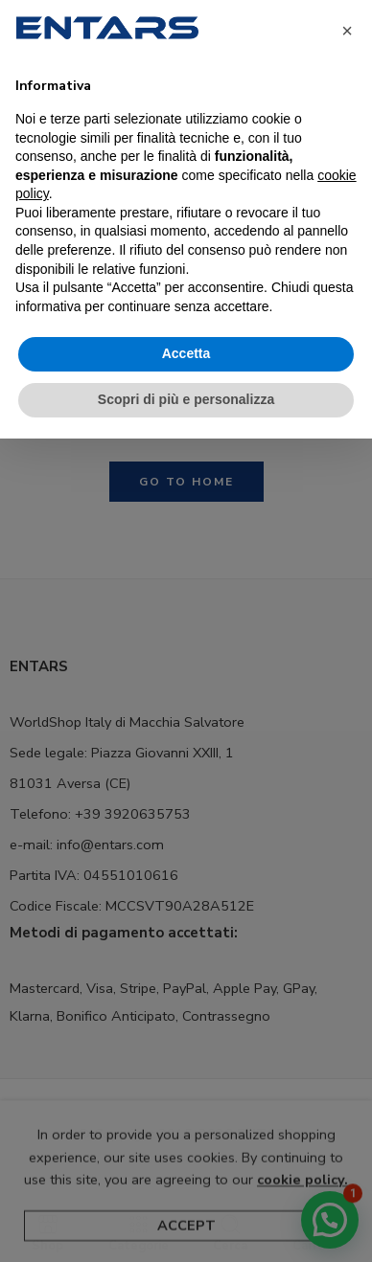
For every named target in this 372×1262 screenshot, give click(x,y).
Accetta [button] (186, 353)
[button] (347, 30)
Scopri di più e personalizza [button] (186, 399)
